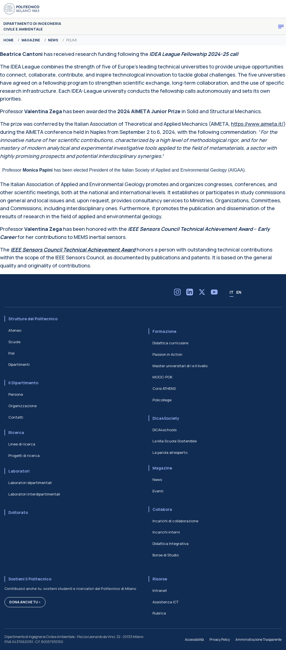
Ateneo (14, 330)
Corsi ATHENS (164, 388)
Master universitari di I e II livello (180, 365)
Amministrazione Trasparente (258, 639)
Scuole (14, 341)
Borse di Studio (165, 555)
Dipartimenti (19, 364)
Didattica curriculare (170, 342)
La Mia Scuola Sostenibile (174, 440)
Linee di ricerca (21, 444)
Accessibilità (194, 639)
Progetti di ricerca (24, 455)
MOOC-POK (162, 376)
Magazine (162, 468)
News (157, 479)
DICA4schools (164, 429)
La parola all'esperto (169, 452)
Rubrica (159, 613)
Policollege (161, 399)
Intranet (159, 590)
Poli (11, 353)
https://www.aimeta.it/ (257, 123)
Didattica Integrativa (170, 543)
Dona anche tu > (25, 602)
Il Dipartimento (23, 382)
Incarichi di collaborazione (175, 520)
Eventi (157, 491)
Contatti (15, 417)
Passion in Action (167, 354)
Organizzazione (22, 405)
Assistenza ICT (165, 601)
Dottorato (18, 512)
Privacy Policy (219, 639)
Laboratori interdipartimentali (34, 494)
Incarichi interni (166, 532)
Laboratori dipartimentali (30, 482)
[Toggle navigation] (281, 26)
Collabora (162, 509)
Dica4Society (165, 418)
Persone (15, 394)
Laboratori (19, 471)
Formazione (164, 331)
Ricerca (16, 432)
